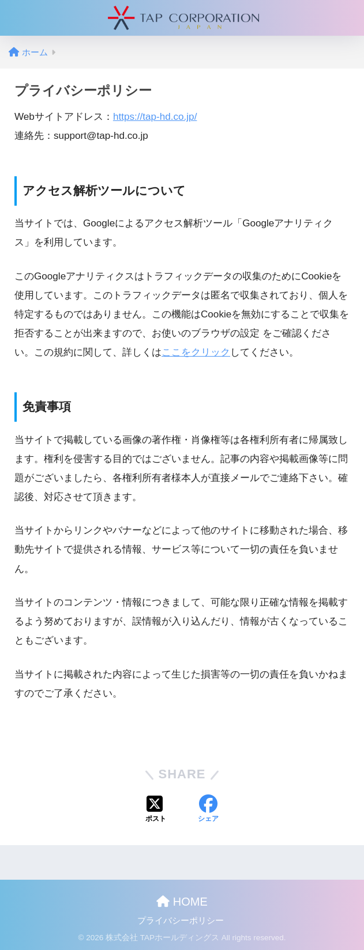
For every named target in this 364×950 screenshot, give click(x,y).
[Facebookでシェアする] (208, 810)
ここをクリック (196, 352)
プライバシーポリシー (180, 920)
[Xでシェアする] (155, 810)
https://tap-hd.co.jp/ (155, 116)
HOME (182, 901)
